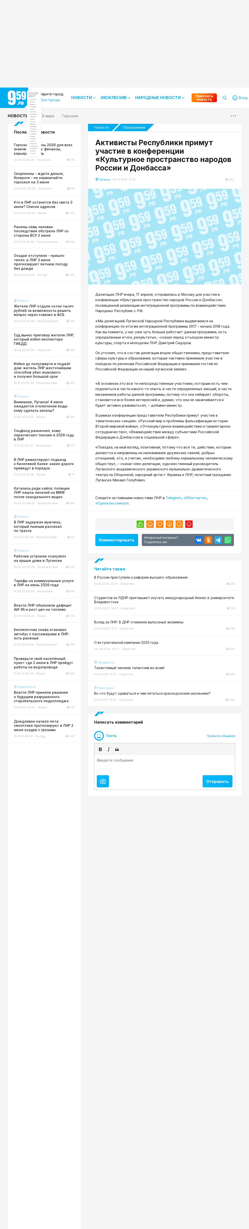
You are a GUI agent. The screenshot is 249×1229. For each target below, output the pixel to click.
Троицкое (47, 303)
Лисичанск (48, 179)
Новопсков (48, 220)
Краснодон (48, 162)
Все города (48, 121)
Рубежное (47, 253)
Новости (18, 115)
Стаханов (47, 294)
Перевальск (49, 236)
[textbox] (164, 764)
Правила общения (221, 736)
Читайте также (109, 568)
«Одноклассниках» (112, 503)
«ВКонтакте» (195, 497)
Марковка (47, 203)
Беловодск (48, 146)
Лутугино (47, 195)
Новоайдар (48, 212)
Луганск (45, 187)
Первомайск (49, 228)
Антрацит (47, 137)
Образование (134, 127)
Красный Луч (50, 170)
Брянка (45, 154)
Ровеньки (47, 245)
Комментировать (116, 540)
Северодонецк (51, 278)
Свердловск (49, 270)
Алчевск (46, 129)
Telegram (173, 497)
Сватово (46, 261)
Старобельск (50, 286)
